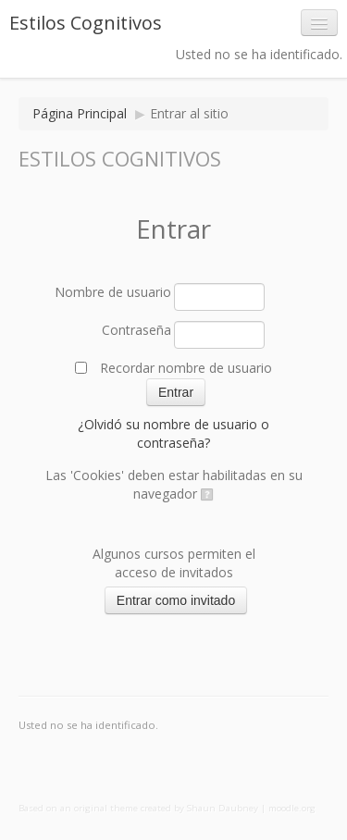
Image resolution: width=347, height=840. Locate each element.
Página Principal (79, 113)
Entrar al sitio (189, 113)
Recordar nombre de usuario (186, 368)
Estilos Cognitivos (85, 22)
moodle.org (292, 808)
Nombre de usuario (113, 292)
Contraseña (136, 330)
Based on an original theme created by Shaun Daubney (138, 808)
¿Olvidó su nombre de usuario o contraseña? (173, 433)
